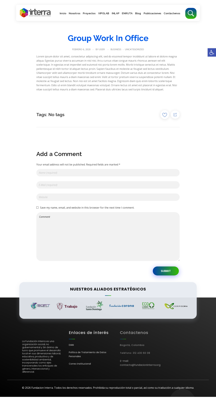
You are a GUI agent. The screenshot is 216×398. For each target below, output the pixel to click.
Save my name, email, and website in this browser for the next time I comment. (87, 207)
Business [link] (115, 49)
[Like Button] (164, 114)
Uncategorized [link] (134, 49)
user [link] (102, 49)
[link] (212, 52)
